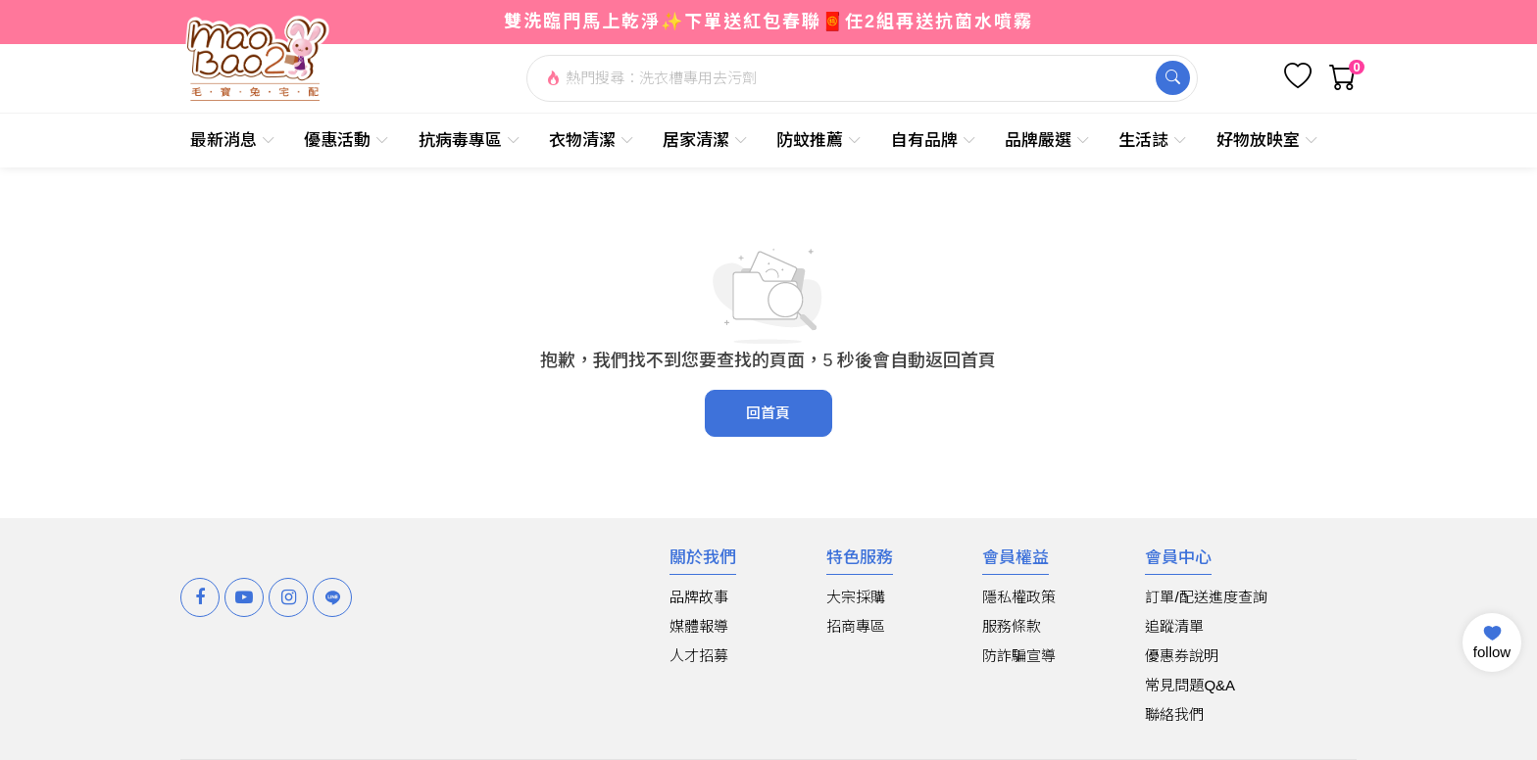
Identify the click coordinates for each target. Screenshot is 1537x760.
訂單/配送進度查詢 (1205, 597)
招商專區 (855, 626)
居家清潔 (705, 140)
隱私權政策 (1019, 597)
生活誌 (1152, 140)
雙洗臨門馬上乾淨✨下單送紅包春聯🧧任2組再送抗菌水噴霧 (768, 21)
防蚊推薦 (819, 140)
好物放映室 (1267, 140)
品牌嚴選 (1047, 140)
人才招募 (698, 655)
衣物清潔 (591, 140)
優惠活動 (346, 140)
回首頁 (768, 412)
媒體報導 (698, 626)
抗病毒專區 (470, 140)
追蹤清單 (1174, 626)
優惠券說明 (1181, 655)
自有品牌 (933, 140)
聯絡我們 (1174, 714)
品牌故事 (698, 597)
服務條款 (1011, 626)
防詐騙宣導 (1019, 655)
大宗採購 (855, 597)
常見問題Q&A (1190, 685)
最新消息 (232, 140)
